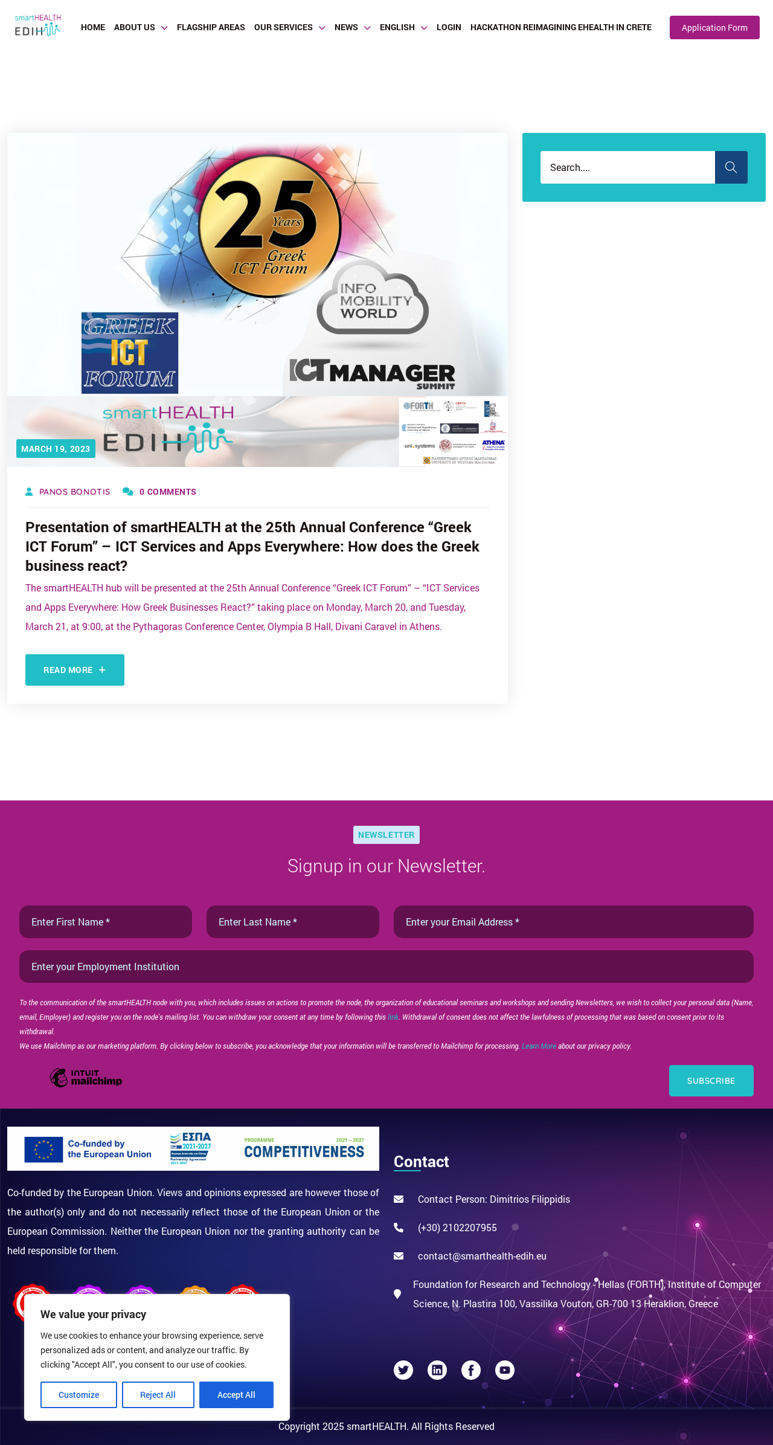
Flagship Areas (211, 27)
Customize (79, 1394)
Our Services (283, 27)
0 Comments (160, 491)
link (393, 1017)
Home (93, 27)
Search (731, 167)
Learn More (540, 1046)
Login (449, 27)
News (346, 27)
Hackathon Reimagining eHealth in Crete (561, 27)
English (397, 27)
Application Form (715, 27)
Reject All (158, 1394)
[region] (157, 1357)
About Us (134, 27)
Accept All (236, 1394)
